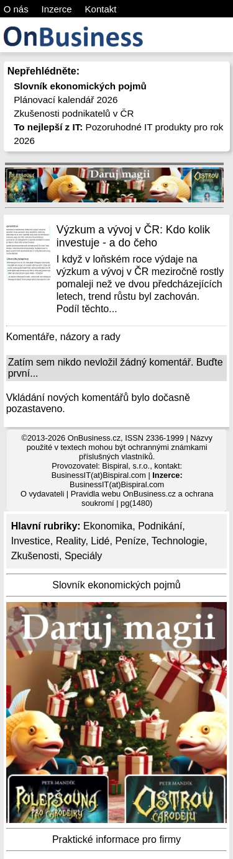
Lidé (100, 541)
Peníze (130, 541)
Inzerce (57, 9)
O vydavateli (42, 493)
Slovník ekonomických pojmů (116, 585)
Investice (30, 541)
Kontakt (101, 9)
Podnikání (160, 526)
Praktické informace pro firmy (116, 839)
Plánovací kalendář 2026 (65, 99)
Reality (71, 541)
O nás (16, 9)
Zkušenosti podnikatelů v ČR (74, 113)
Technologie (178, 541)
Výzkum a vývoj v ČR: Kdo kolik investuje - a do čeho (133, 236)
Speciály (83, 556)
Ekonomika (107, 526)
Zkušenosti (35, 556)
